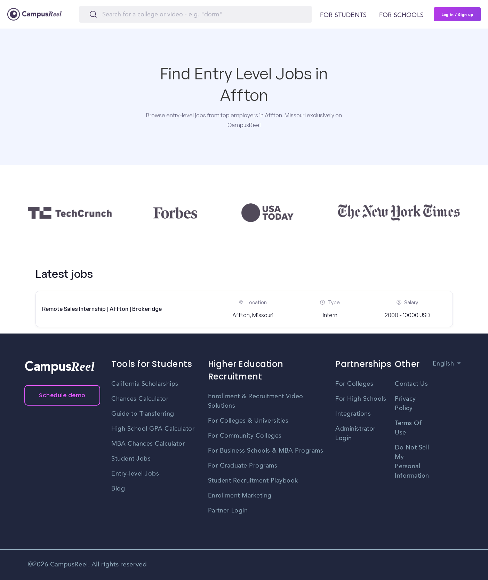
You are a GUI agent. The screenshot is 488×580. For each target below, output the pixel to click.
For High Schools (360, 399)
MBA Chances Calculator (148, 444)
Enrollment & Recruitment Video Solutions (255, 401)
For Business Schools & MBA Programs (265, 451)
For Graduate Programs (243, 466)
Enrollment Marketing (240, 496)
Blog (118, 489)
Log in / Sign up (457, 14)
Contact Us (411, 384)
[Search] (195, 14)
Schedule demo (62, 395)
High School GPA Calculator (152, 429)
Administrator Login (355, 433)
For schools (401, 15)
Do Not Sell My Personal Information (412, 462)
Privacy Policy (405, 404)
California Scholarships (144, 384)
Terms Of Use (408, 428)
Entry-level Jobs (135, 474)
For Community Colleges (245, 436)
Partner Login (228, 511)
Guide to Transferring (142, 414)
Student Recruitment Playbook (253, 481)
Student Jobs (131, 459)
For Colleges (354, 384)
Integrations (353, 414)
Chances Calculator (139, 399)
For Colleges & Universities (248, 421)
